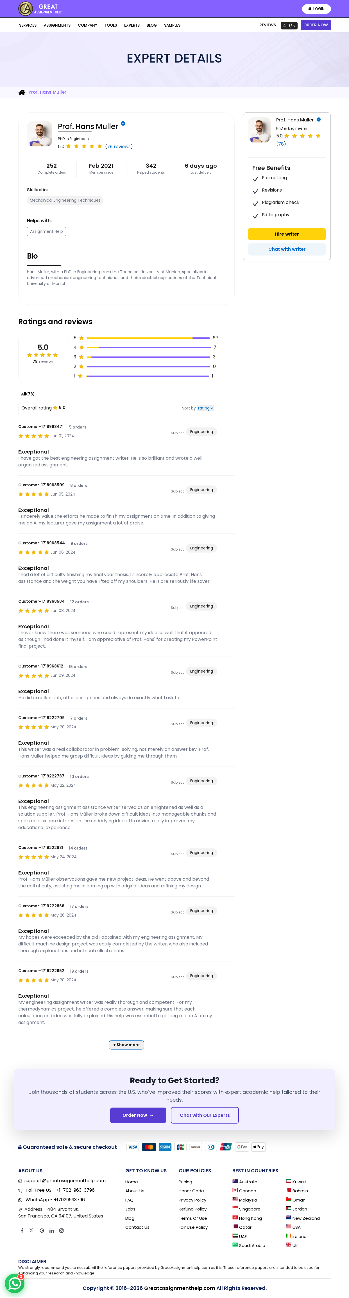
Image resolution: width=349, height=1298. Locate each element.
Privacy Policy (192, 1200)
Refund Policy (193, 1209)
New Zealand (303, 1218)
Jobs (130, 1209)
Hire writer (287, 234)
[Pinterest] (42, 1231)
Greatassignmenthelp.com (179, 1288)
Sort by (189, 408)
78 (281, 144)
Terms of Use (193, 1218)
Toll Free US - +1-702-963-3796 (59, 1190)
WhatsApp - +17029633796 (54, 1200)
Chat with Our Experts (205, 1115)
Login (316, 9)
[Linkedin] (51, 1231)
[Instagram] (61, 1231)
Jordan (296, 1209)
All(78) (28, 394)
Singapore (246, 1209)
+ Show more (126, 1045)
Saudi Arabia (248, 1246)
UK (292, 1246)
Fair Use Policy (193, 1228)
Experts (124, 25)
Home (131, 1182)
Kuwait (296, 1182)
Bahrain (297, 1191)
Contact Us (137, 1228)
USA (293, 1228)
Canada (244, 1191)
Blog (143, 25)
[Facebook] (22, 1231)
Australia (244, 1182)
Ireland (296, 1237)
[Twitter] (31, 1231)
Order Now (315, 25)
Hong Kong (247, 1218)
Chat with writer (287, 249)
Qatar (241, 1228)
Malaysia (244, 1200)
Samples (161, 25)
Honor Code (191, 1191)
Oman (295, 1200)
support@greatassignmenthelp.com (65, 1181)
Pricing (185, 1182)
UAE (239, 1237)
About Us (134, 1191)
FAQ (129, 1200)
